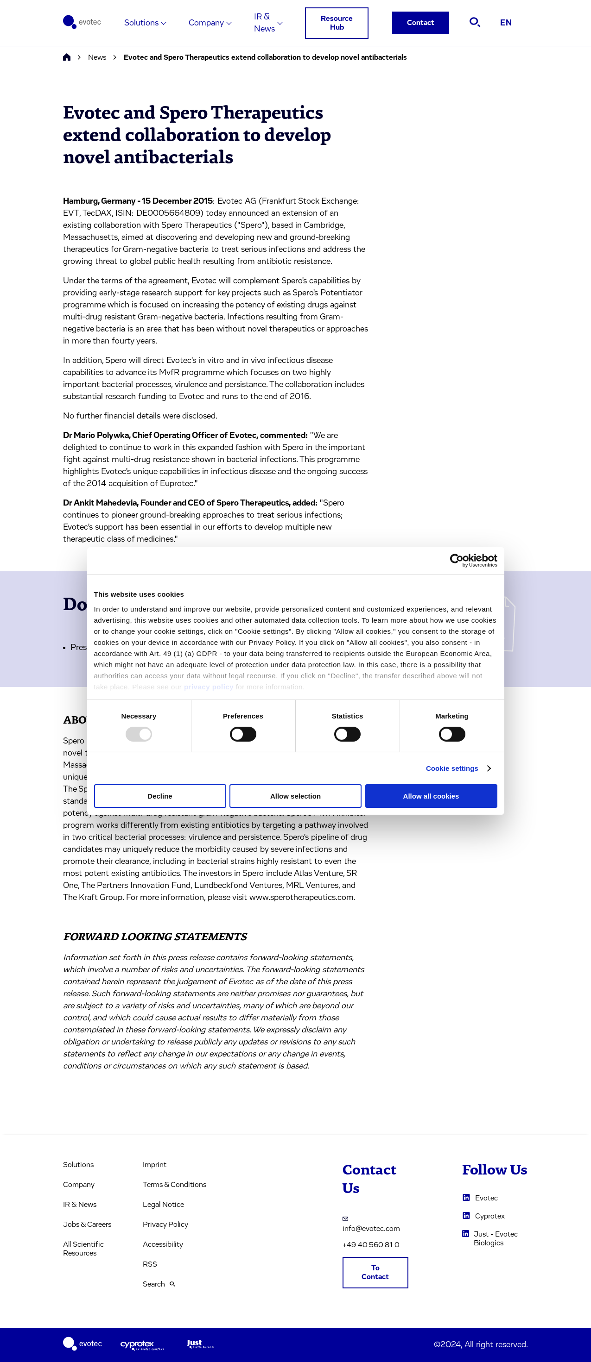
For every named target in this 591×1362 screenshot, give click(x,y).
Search (159, 1284)
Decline (159, 796)
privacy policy (209, 686)
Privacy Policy (165, 1224)
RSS (150, 1264)
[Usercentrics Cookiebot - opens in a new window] (456, 561)
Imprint (154, 1164)
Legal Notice (163, 1204)
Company (206, 23)
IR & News (264, 23)
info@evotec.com (371, 1223)
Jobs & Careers (87, 1224)
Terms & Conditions (174, 1184)
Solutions (141, 23)
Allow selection (295, 796)
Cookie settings (452, 768)
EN (506, 23)
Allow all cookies (431, 796)
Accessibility (163, 1244)
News (97, 57)
